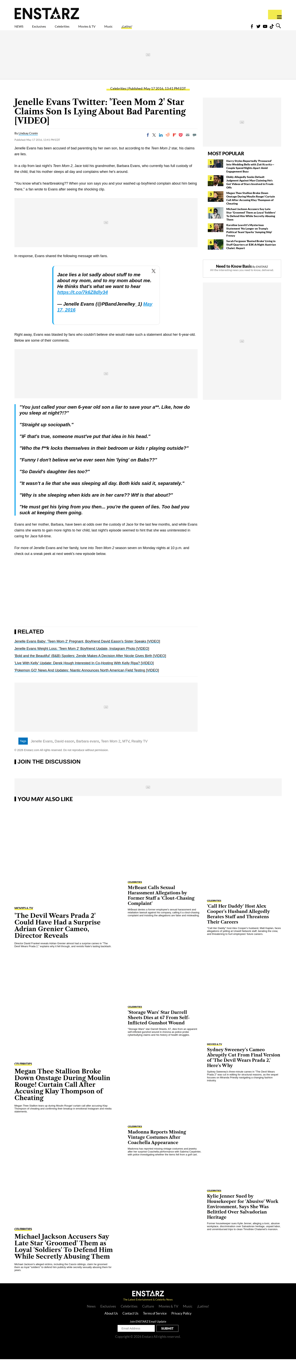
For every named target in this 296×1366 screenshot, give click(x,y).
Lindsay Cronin (28, 140)
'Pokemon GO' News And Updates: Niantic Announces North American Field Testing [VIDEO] (86, 677)
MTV (125, 748)
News (91, 1313)
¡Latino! (167, 28)
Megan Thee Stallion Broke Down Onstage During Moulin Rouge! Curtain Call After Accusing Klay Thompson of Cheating (250, 205)
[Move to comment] (194, 141)
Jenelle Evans (42, 748)
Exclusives (48, 28)
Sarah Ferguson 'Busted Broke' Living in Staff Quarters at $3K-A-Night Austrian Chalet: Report (251, 251)
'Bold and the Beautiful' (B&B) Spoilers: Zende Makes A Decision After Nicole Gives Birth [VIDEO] (90, 663)
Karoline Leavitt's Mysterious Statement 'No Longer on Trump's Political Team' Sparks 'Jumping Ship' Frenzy (249, 237)
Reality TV (139, 748)
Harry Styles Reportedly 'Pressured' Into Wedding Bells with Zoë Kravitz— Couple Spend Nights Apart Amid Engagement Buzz (250, 173)
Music (143, 28)
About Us (111, 1320)
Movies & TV (114, 28)
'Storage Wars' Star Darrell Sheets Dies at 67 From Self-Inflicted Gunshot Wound (159, 1024)
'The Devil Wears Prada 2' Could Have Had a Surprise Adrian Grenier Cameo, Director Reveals (57, 932)
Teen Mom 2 (110, 748)
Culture (148, 1313)
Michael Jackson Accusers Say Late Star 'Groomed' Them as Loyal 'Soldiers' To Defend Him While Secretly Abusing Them (251, 221)
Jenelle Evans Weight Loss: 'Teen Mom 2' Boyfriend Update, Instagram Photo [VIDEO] (81, 655)
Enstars (46, 12)
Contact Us (130, 1320)
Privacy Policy (181, 1320)
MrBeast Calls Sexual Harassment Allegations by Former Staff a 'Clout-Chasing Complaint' (161, 902)
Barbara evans (87, 748)
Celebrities (80, 28)
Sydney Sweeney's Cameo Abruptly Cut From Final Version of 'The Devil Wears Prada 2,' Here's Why (243, 1064)
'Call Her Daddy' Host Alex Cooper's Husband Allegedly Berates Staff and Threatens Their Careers (238, 921)
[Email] (187, 141)
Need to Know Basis (234, 273)
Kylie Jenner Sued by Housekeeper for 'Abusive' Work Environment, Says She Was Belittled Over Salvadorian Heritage (242, 1213)
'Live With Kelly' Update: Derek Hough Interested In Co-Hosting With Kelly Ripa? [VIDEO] (84, 670)
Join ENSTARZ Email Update (148, 1328)
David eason (64, 748)
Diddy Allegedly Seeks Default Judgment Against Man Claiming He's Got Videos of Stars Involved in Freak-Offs (250, 189)
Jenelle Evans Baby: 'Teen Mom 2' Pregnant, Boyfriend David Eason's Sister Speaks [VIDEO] (87, 648)
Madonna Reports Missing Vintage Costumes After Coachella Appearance (157, 1144)
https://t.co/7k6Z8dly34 (82, 299)
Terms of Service (155, 1320)
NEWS (21, 28)
